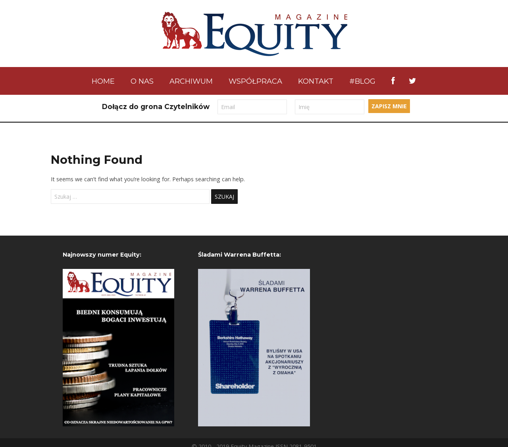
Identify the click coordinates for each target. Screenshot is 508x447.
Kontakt (315, 81)
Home (103, 81)
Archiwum (191, 81)
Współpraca (255, 81)
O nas (142, 81)
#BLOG (362, 81)
